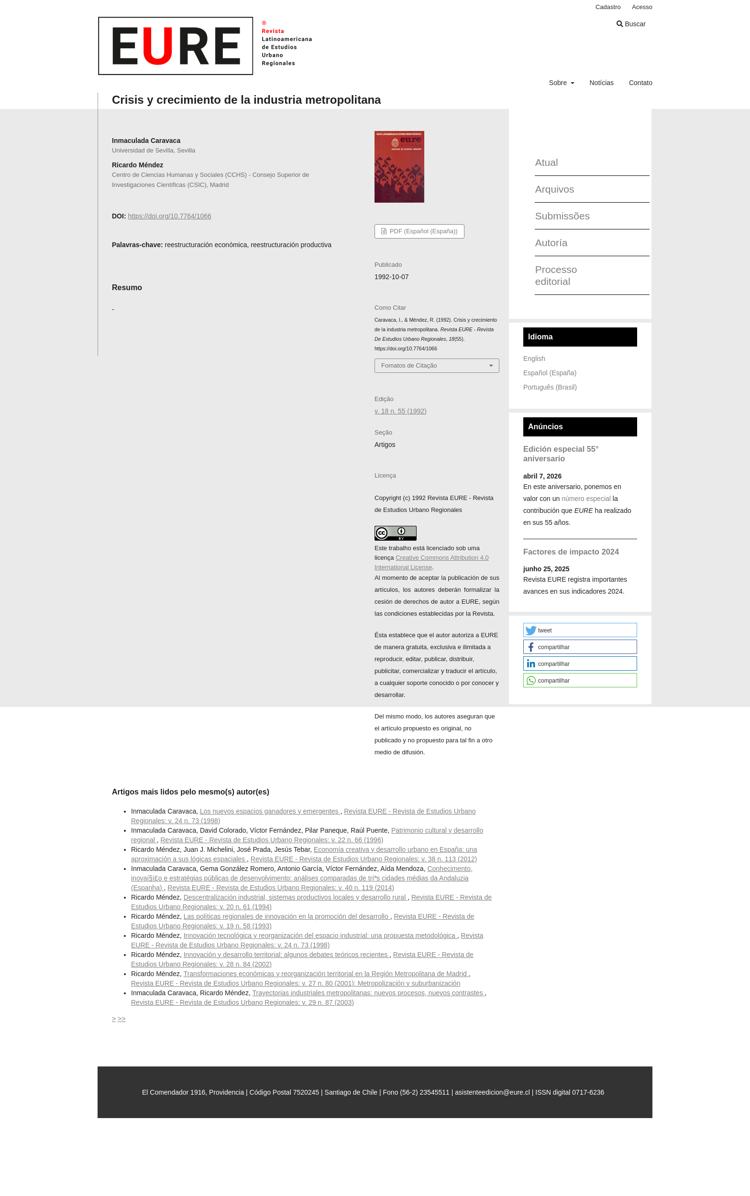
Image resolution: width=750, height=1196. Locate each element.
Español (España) (549, 373)
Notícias (601, 83)
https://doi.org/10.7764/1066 (169, 216)
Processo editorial (556, 275)
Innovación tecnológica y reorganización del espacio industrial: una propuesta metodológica (320, 935)
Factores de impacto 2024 (571, 551)
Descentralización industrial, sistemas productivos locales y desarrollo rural (296, 897)
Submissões (559, 215)
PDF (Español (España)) (422, 231)
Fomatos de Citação (409, 365)
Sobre (559, 83)
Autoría (551, 242)
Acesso (642, 7)
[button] (580, 630)
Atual (546, 162)
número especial (586, 498)
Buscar (631, 24)
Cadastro (608, 7)
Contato (640, 83)
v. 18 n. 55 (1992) (401, 411)
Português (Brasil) (550, 387)
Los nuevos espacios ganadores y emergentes (270, 811)
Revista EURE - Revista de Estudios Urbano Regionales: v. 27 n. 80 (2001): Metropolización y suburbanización (295, 983)
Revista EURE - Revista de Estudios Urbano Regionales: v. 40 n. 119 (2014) (280, 888)
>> (121, 1018)
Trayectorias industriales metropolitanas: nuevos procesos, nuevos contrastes (368, 993)
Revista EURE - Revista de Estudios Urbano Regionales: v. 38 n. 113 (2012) (364, 859)
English (534, 358)
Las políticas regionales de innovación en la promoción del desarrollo (287, 916)
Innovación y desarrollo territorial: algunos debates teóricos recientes (286, 954)
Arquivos (554, 189)
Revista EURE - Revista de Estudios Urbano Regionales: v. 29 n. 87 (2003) (242, 1002)
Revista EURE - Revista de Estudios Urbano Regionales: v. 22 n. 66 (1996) (271, 840)
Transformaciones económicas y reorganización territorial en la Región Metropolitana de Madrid (325, 974)
